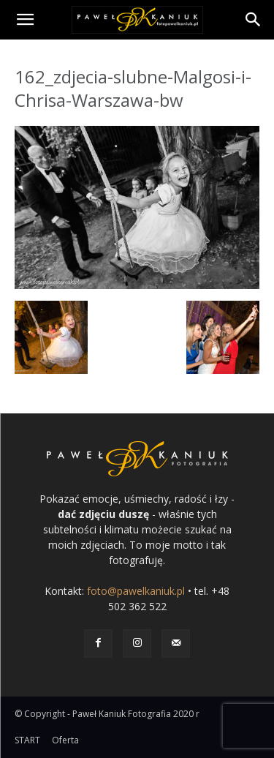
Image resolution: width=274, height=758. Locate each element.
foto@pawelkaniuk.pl (136, 591)
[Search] (253, 20)
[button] (24, 20)
